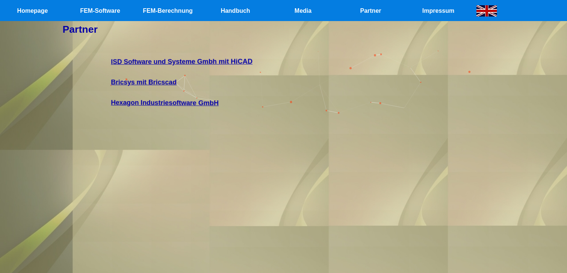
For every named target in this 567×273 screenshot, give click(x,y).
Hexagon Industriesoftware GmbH (173, 101)
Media (303, 11)
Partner (370, 11)
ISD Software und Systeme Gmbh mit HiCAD (189, 62)
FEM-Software (100, 11)
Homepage (32, 11)
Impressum (438, 11)
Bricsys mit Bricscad (154, 82)
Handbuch (235, 11)
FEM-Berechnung (167, 11)
